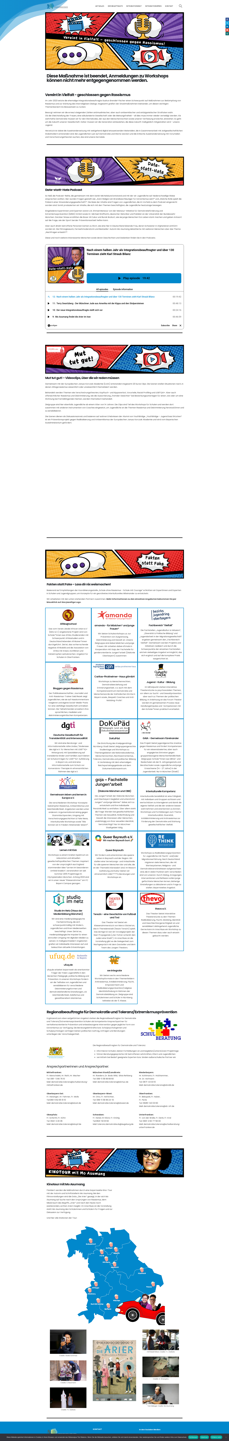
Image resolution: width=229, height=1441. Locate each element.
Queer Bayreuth (114, 850)
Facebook (227, 19)
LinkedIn (227, 26)
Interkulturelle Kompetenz (160, 791)
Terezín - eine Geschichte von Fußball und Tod (114, 915)
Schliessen (193, 1437)
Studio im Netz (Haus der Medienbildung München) (68, 912)
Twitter (227, 23)
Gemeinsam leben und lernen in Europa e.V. (68, 796)
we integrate (114, 970)
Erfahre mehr (216, 1437)
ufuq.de (68, 964)
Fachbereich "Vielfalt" (161, 625)
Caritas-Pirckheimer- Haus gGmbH (114, 676)
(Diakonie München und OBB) (114, 791)
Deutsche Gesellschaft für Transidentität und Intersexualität (68, 736)
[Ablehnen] (226, 1437)
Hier (140, 1437)
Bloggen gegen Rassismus (68, 688)
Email (227, 30)
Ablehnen (204, 1437)
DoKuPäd (114, 738)
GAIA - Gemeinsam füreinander (161, 738)
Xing (227, 33)
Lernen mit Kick (68, 850)
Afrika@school (68, 624)
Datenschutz (182, 1437)
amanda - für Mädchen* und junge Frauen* (114, 627)
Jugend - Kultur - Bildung (160, 682)
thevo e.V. (160, 908)
